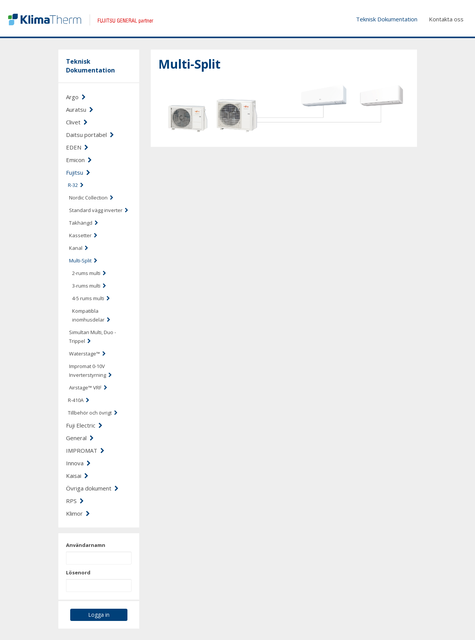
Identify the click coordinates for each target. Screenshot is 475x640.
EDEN (77, 147)
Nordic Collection (91, 197)
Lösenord (78, 572)
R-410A (78, 400)
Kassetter (83, 235)
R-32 (76, 185)
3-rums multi (89, 285)
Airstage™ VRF (88, 387)
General (80, 438)
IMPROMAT (85, 450)
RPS (75, 501)
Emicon (79, 160)
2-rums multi (89, 273)
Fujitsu (78, 172)
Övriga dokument (92, 488)
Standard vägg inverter (98, 210)
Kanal (78, 247)
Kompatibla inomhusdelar (91, 315)
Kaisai (77, 475)
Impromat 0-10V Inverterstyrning (90, 370)
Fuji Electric (84, 425)
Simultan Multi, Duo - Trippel (92, 336)
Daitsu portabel (90, 134)
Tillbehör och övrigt (93, 412)
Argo (76, 97)
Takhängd (83, 222)
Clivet (77, 122)
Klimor (78, 513)
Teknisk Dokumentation (386, 19)
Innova (78, 463)
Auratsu (79, 109)
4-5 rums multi (91, 298)
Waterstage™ (87, 353)
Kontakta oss (446, 19)
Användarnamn (85, 545)
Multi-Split (83, 260)
